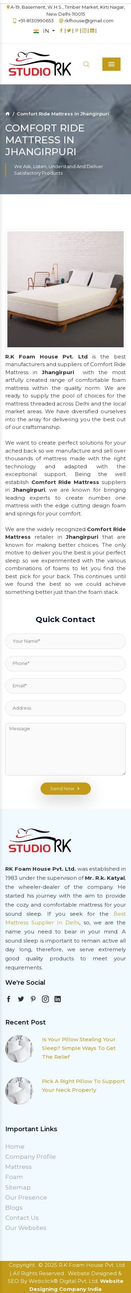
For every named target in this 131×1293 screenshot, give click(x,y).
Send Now (65, 788)
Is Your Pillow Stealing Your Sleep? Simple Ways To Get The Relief (79, 1048)
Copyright (22, 1265)
